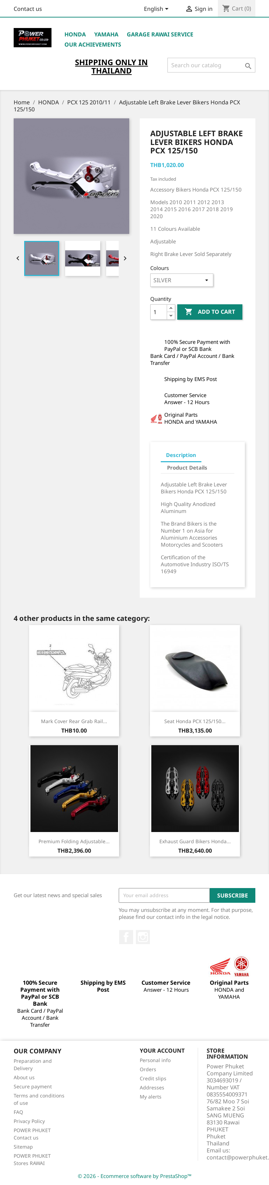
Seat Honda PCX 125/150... (195, 721)
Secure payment (33, 1086)
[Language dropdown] (157, 9)
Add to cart (210, 312)
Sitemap (23, 1146)
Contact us (28, 9)
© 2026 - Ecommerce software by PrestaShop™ (135, 1175)
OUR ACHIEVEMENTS (92, 44)
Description (181, 454)
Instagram (143, 937)
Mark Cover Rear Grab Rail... (74, 721)
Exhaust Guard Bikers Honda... (195, 841)
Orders (148, 1069)
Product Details (187, 467)
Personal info (155, 1060)
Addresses (152, 1087)
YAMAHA (106, 34)
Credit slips (153, 1078)
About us (24, 1077)
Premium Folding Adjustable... (74, 841)
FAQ (18, 1112)
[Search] (211, 65)
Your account (162, 1050)
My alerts (150, 1096)
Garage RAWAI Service (160, 34)
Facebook (126, 937)
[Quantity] (158, 312)
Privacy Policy (29, 1121)
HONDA (75, 34)
